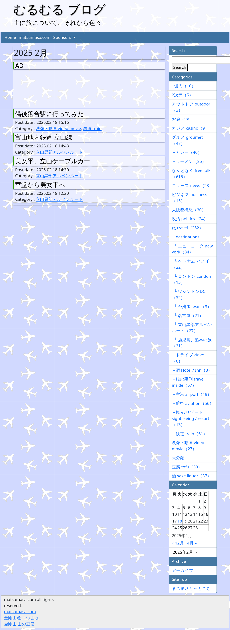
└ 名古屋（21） (187, 315)
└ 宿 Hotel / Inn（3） (192, 370)
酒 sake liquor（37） (191, 476)
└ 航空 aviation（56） (192, 403)
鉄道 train (92, 128)
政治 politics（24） (190, 218)
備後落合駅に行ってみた (49, 113)
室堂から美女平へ (40, 184)
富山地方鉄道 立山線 (43, 137)
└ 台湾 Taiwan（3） (191, 306)
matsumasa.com (35, 37)
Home (10, 37)
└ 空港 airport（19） (191, 394)
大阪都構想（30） (189, 210)
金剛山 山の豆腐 (19, 624)
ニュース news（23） (192, 185)
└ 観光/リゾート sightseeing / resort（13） (190, 418)
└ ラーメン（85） (189, 161)
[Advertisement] (34, 88)
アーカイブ (182, 570)
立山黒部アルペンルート (59, 152)
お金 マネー (183, 119)
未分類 (178, 458)
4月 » (192, 543)
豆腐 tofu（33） (187, 467)
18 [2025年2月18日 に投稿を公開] (179, 521)
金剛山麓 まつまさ (21, 618)
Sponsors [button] (62, 37)
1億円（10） (184, 86)
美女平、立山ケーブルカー (52, 161)
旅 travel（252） (187, 228)
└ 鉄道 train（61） (189, 433)
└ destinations (185, 237)
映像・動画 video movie (58, 128)
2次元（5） (182, 95)
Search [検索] (179, 67)
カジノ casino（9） (190, 128)
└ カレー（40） (187, 152)
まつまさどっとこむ (191, 588)
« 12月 (178, 543)
